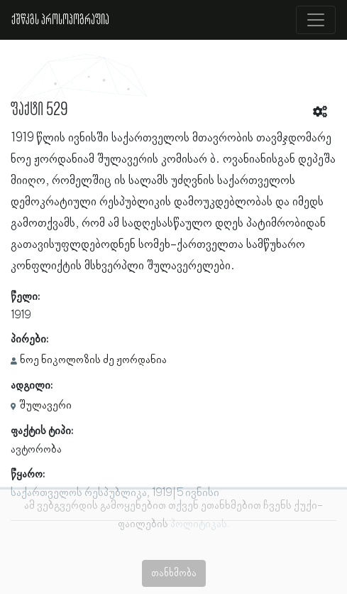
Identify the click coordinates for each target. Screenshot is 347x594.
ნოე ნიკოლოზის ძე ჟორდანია (93, 360)
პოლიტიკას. (199, 524)
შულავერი (45, 405)
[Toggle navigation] (316, 20)
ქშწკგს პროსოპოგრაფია (60, 19)
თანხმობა (174, 573)
